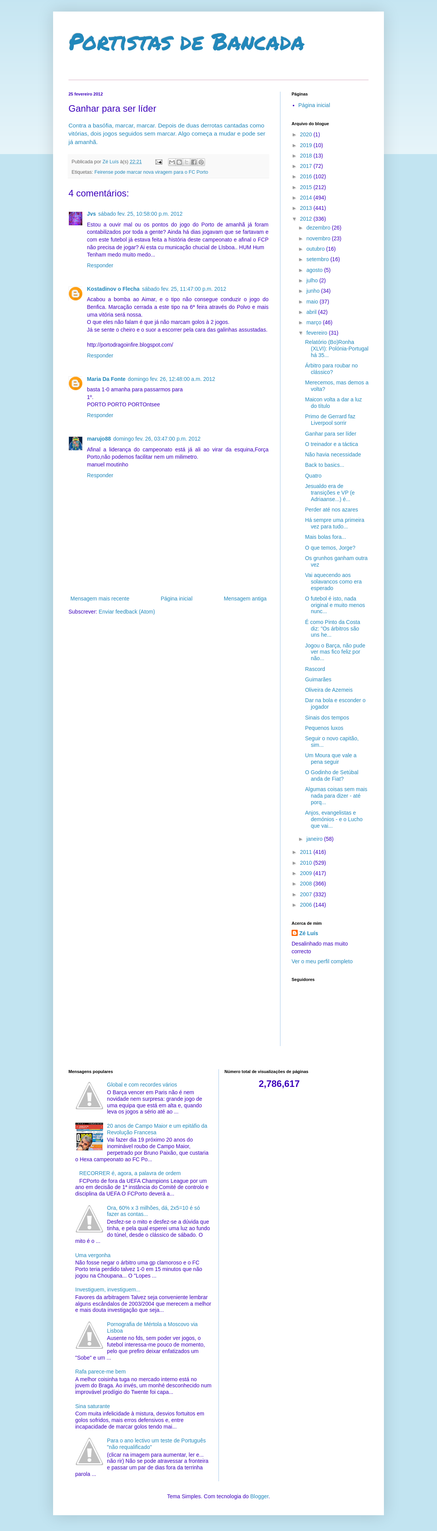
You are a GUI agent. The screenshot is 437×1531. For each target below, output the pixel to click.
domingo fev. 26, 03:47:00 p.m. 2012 (156, 439)
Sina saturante (92, 1406)
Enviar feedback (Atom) (127, 612)
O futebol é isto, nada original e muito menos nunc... (335, 605)
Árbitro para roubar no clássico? (331, 368)
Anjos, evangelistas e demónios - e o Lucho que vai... (334, 819)
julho (312, 280)
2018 (307, 156)
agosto (315, 270)
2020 (307, 134)
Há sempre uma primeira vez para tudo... (334, 523)
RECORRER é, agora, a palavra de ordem (130, 1173)
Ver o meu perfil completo (322, 961)
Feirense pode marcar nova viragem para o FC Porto (151, 172)
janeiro (315, 839)
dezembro (319, 228)
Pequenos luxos (324, 728)
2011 (307, 852)
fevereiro (317, 333)
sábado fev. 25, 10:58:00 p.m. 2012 (140, 214)
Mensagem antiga (245, 598)
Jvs (91, 214)
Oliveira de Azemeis (329, 690)
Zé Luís (308, 933)
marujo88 (99, 439)
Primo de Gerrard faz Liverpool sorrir (330, 419)
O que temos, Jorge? (330, 548)
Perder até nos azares (331, 509)
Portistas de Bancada (186, 40)
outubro (316, 249)
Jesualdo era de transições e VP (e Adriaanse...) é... (330, 492)
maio (312, 301)
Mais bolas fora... (325, 537)
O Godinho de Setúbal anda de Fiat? (332, 775)
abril (312, 312)
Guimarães (318, 679)
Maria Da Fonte (106, 379)
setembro (318, 259)
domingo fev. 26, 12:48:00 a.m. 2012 (171, 379)
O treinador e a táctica (331, 444)
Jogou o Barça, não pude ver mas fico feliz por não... (335, 652)
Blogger (259, 1496)
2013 (307, 208)
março (314, 322)
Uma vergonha (93, 1255)
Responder (100, 265)
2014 (307, 198)
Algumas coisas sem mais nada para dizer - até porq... (336, 795)
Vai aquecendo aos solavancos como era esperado (333, 581)
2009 (307, 873)
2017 (307, 166)
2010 (307, 863)
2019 (307, 145)
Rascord (315, 669)
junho (313, 291)
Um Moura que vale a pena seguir (331, 758)
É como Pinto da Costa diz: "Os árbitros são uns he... (332, 628)
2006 (307, 905)
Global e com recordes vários (142, 1085)
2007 (307, 894)
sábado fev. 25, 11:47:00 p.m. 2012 (184, 289)
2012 (307, 219)
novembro (319, 238)
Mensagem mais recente (99, 598)
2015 (307, 187)
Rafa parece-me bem (100, 1371)
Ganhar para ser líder (330, 434)
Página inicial (177, 598)
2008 (307, 883)
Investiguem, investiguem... (108, 1289)
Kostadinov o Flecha (113, 289)
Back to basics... (324, 465)
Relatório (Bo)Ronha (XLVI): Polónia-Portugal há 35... (337, 348)
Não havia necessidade (333, 454)
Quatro (313, 476)
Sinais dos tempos (327, 717)
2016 (307, 176)
